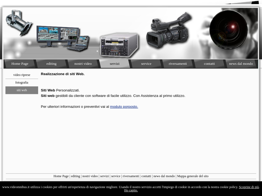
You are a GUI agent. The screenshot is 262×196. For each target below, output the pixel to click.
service (115, 176)
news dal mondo (164, 176)
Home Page (61, 176)
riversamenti (131, 176)
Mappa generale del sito (192, 176)
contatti (146, 176)
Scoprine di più (249, 187)
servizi (104, 176)
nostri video (90, 176)
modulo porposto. (124, 107)
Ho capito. (131, 190)
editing (75, 176)
